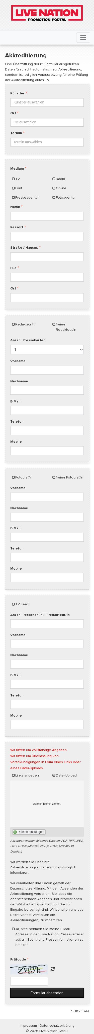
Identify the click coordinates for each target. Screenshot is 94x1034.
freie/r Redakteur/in (66, 327)
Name (15, 207)
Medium (17, 168)
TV (17, 179)
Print (18, 188)
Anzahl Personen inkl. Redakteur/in (40, 615)
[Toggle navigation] (83, 37)
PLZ (13, 268)
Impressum (28, 1025)
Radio (60, 179)
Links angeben (27, 775)
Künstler (17, 93)
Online (61, 188)
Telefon (17, 421)
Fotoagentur (65, 197)
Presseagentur (27, 197)
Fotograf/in (23, 477)
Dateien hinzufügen (30, 832)
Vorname (18, 361)
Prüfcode (18, 959)
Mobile (16, 441)
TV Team (22, 604)
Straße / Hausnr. (24, 247)
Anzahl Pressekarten (27, 340)
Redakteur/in (25, 324)
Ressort (16, 227)
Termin (16, 133)
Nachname (19, 381)
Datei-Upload (66, 775)
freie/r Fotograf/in (69, 477)
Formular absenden (47, 992)
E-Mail (15, 401)
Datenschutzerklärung (27, 888)
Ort (13, 113)
